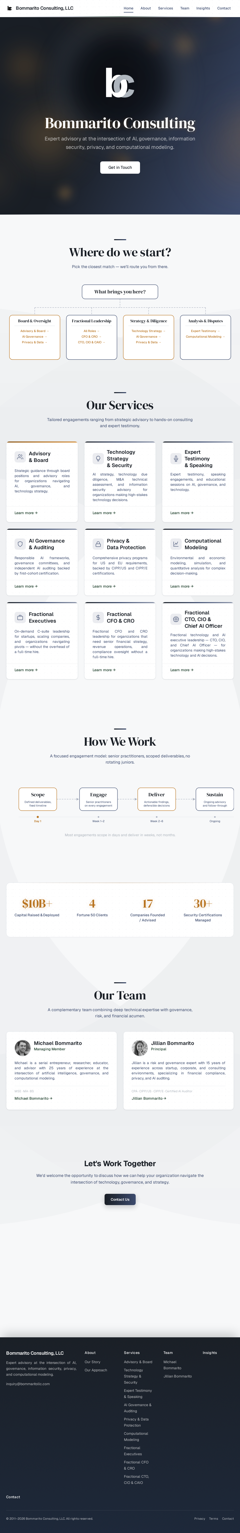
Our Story (92, 1362)
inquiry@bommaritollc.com (28, 1384)
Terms (213, 1519)
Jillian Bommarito (177, 1376)
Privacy (199, 1519)
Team (184, 8)
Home (128, 9)
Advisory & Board (138, 1362)
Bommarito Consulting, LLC (39, 8)
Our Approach (96, 1370)
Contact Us (120, 1199)
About (146, 8)
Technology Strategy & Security (133, 1376)
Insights (203, 8)
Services (165, 8)
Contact (224, 8)
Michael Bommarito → (33, 1098)
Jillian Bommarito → (149, 1098)
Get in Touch (120, 167)
